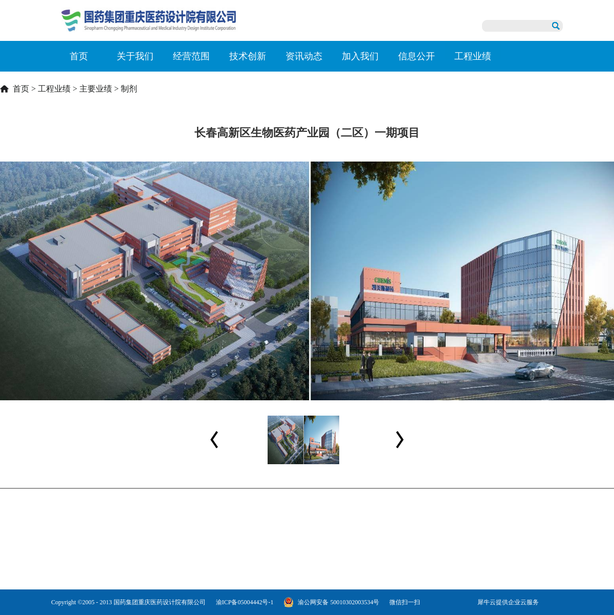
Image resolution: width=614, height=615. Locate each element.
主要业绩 (95, 88)
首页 (79, 56)
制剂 (129, 88)
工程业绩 (54, 88)
